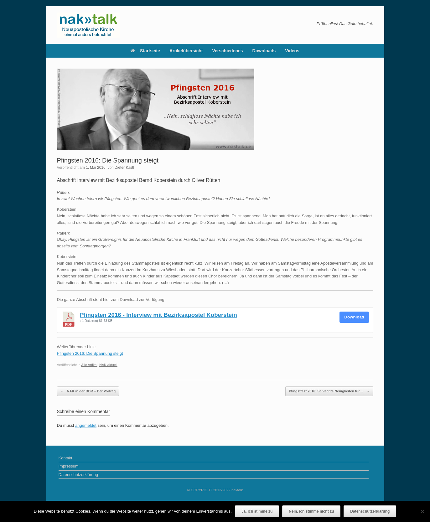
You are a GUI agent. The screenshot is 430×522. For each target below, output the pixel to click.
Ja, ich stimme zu (256, 511)
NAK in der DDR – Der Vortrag (88, 391)
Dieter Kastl (124, 167)
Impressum (69, 466)
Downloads (264, 50)
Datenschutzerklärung (78, 474)
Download (354, 317)
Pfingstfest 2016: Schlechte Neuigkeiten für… (329, 391)
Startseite (145, 50)
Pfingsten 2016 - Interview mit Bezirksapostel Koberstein (158, 315)
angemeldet (85, 425)
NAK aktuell (108, 365)
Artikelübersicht (186, 50)
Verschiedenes (227, 50)
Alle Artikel (89, 365)
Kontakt (65, 458)
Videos (292, 50)
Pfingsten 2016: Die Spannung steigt (90, 353)
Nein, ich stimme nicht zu (311, 511)
